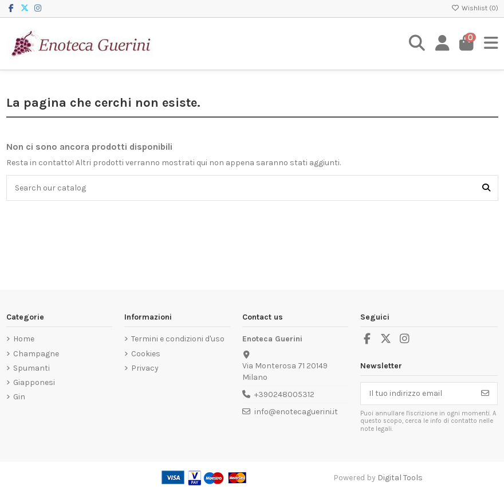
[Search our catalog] (486, 188)
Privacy (145, 368)
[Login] (442, 43)
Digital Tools (400, 478)
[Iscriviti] (485, 393)
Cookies (145, 354)
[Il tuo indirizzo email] (417, 393)
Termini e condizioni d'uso (178, 339)
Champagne (36, 354)
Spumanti (31, 368)
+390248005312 (284, 394)
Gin (19, 397)
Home (23, 339)
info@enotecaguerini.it (296, 412)
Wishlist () (474, 8)
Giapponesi (34, 382)
